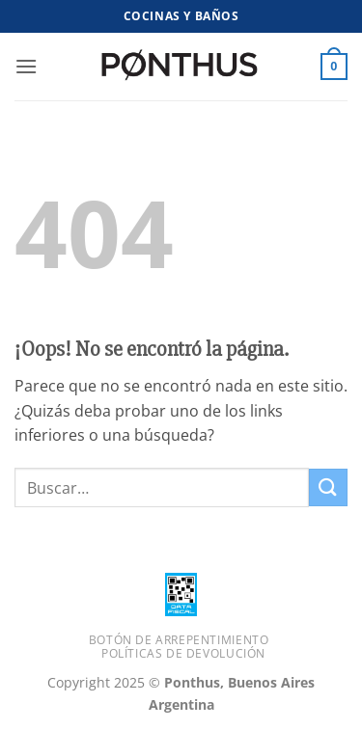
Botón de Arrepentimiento (179, 640)
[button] (26, 66)
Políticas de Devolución (183, 653)
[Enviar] (328, 487)
